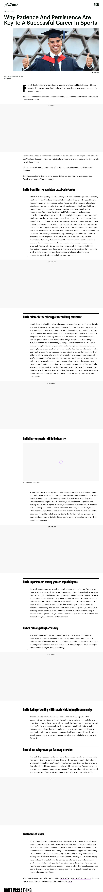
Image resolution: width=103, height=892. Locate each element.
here (70, 881)
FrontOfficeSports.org (81, 878)
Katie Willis (64, 878)
